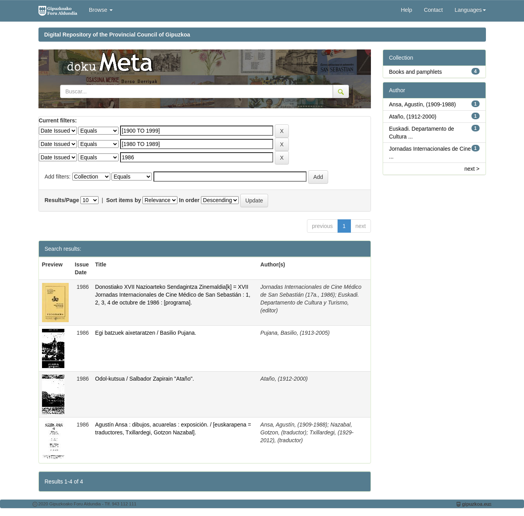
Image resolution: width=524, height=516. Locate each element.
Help (406, 10)
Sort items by (123, 200)
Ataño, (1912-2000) (412, 116)
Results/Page (62, 200)
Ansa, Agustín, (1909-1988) (422, 104)
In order (189, 200)
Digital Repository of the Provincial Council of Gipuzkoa (117, 34)
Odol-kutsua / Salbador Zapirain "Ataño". (144, 379)
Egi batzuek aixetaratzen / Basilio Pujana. (145, 333)
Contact (433, 10)
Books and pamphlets (415, 72)
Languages (470, 10)
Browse (101, 10)
